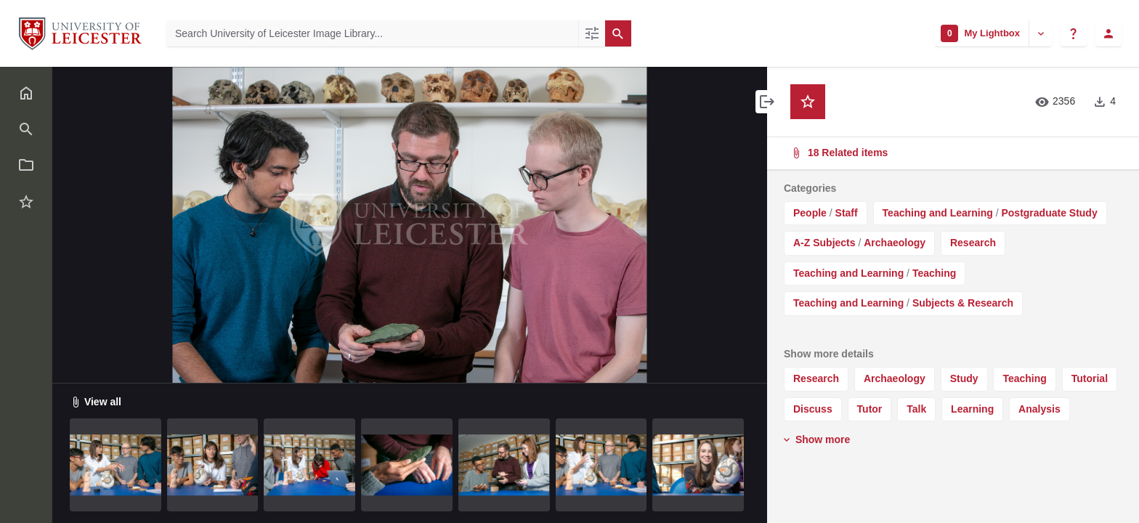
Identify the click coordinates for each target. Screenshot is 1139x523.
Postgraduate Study (1049, 213)
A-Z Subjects (824, 242)
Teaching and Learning (938, 213)
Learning (972, 409)
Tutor (870, 409)
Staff (846, 213)
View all (95, 402)
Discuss (812, 409)
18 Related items (951, 153)
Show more (815, 439)
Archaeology (894, 242)
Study (964, 378)
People (810, 213)
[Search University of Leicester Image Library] (372, 33)
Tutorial (1089, 378)
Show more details (829, 354)
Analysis (1039, 409)
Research (973, 242)
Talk (916, 409)
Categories (810, 188)
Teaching (934, 273)
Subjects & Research (962, 303)
